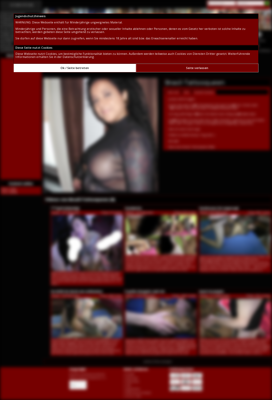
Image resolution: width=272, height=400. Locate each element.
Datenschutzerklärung (78, 57)
